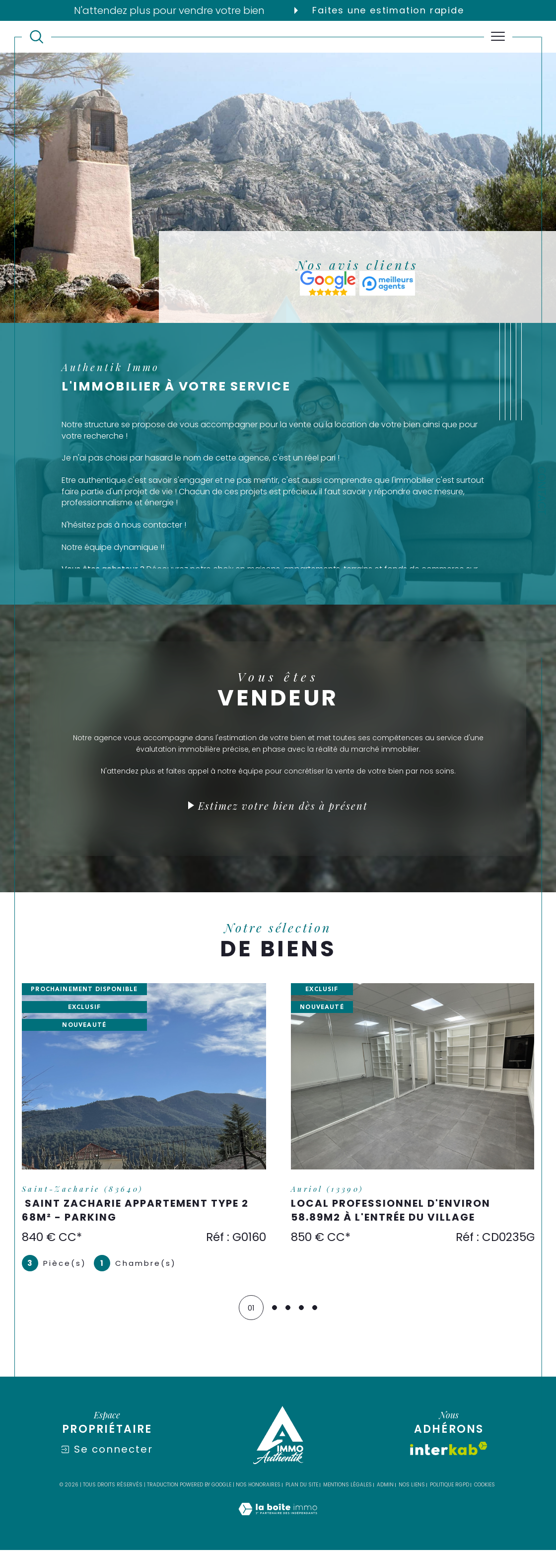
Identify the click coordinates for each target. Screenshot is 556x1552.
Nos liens (412, 1486)
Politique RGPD (449, 1486)
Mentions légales (347, 1486)
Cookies (484, 1487)
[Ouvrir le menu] (498, 37)
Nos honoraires (258, 1486)
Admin (385, 1486)
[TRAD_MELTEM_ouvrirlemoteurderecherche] (36, 36)
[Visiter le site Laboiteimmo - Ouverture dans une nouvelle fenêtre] (277, 1522)
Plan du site (301, 1486)
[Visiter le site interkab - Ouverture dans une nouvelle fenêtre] (448, 1450)
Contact (541, 490)
